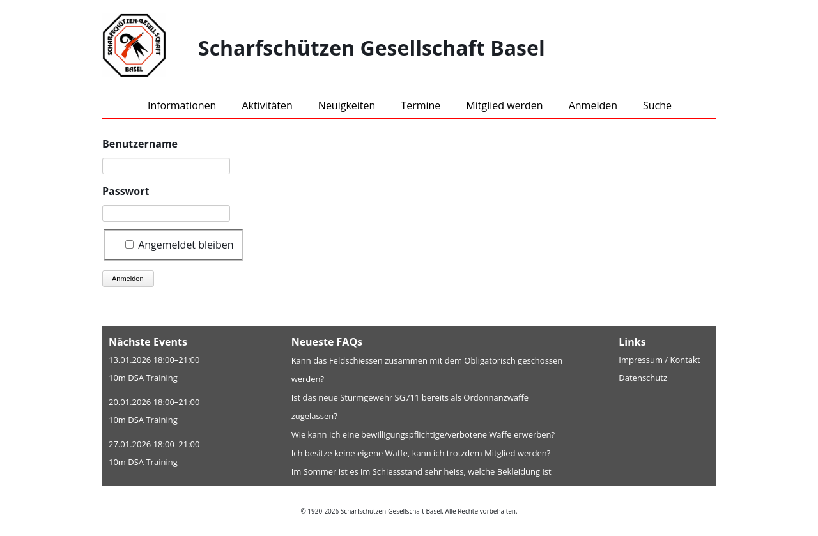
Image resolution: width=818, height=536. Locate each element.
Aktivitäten (267, 105)
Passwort (125, 191)
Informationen (182, 105)
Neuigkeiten (347, 105)
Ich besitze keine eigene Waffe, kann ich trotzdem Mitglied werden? (421, 453)
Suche (657, 105)
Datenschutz (643, 377)
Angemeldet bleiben (186, 244)
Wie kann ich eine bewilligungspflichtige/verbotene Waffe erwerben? (423, 434)
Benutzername (140, 144)
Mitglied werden (504, 105)
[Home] (150, 47)
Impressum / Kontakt (659, 359)
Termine (420, 105)
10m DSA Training (143, 377)
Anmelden (593, 105)
